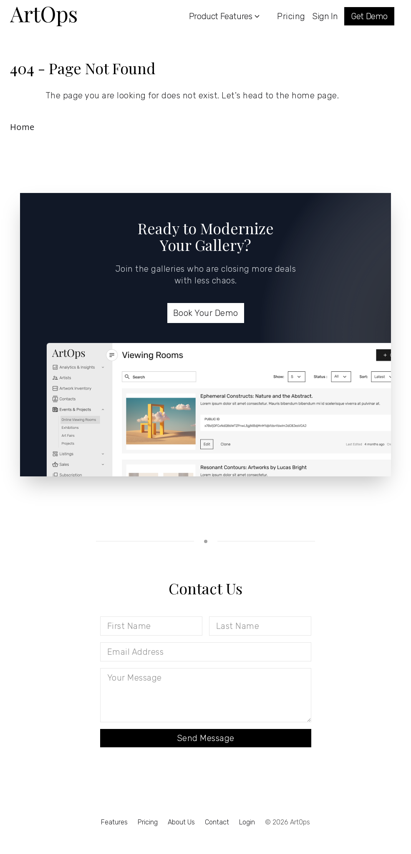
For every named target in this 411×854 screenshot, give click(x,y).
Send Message (205, 738)
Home (22, 127)
